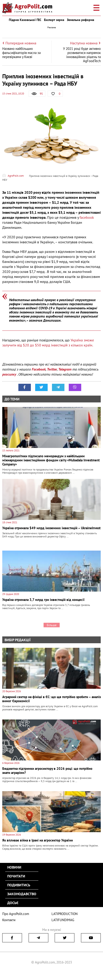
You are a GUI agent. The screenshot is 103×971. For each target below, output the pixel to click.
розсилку (9, 374)
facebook (87, 217)
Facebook (39, 369)
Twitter (52, 369)
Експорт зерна (54, 20)
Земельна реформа (80, 20)
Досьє (12, 902)
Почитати (16, 876)
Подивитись (18, 885)
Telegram (64, 369)
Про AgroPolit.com (15, 914)
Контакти (8, 920)
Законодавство (21, 894)
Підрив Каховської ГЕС (25, 20)
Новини (14, 867)
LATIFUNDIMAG (63, 920)
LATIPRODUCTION (65, 914)
